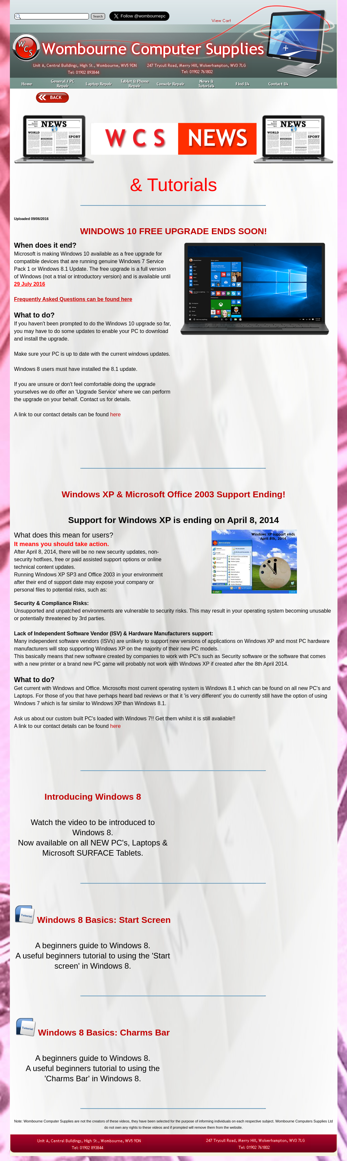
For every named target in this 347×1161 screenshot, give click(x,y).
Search (98, 16)
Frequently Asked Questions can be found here (73, 299)
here (115, 414)
